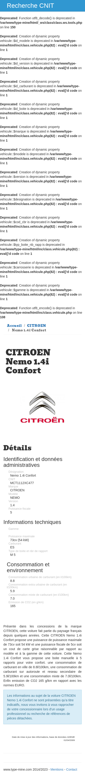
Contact (71, 769)
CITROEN (36, 325)
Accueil (14, 325)
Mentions (57, 769)
